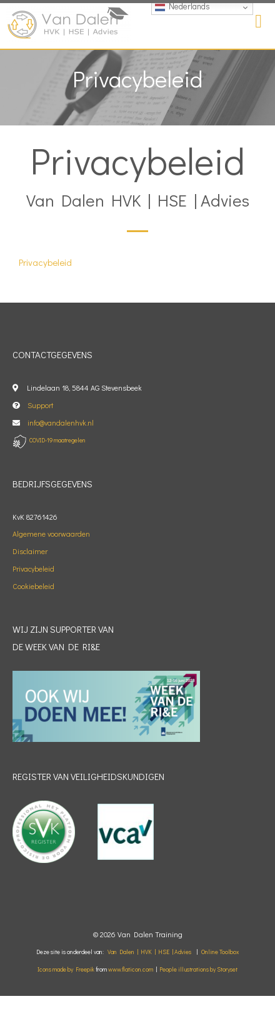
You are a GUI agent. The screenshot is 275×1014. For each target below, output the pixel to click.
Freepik (85, 987)
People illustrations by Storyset (198, 987)
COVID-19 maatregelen (57, 459)
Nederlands (182, 6)
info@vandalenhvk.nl (62, 441)
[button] (259, 21)
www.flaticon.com (130, 987)
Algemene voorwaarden (51, 552)
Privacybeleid (45, 280)
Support (40, 423)
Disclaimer (30, 569)
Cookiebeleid (33, 604)
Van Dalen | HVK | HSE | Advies (149, 971)
